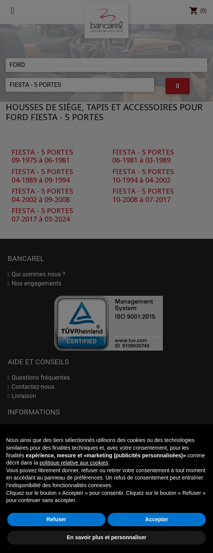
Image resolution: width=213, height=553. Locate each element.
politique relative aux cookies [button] (73, 463)
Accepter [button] (156, 519)
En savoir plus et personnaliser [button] (106, 537)
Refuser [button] (56, 519)
